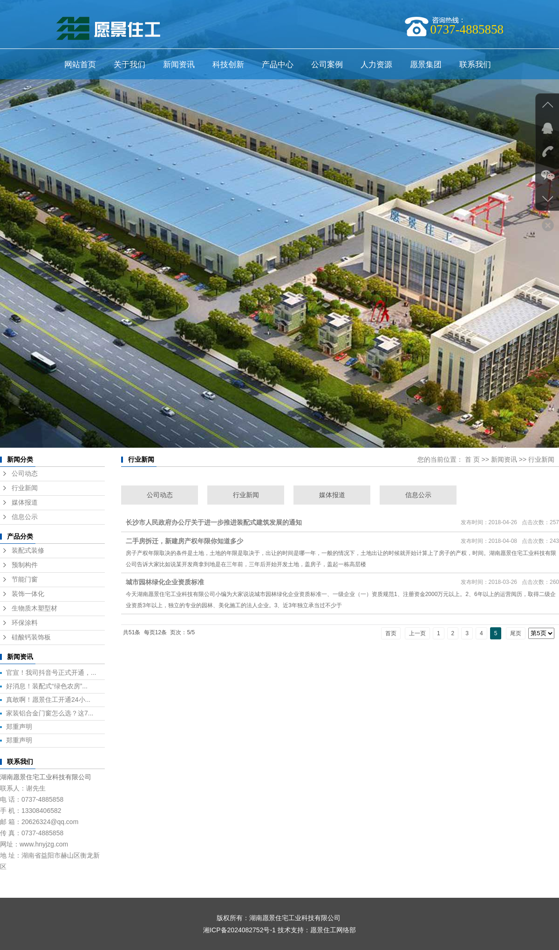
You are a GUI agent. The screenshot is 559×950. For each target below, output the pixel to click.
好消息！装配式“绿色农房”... (47, 686)
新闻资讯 (179, 64)
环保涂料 (25, 622)
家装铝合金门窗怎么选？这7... (49, 713)
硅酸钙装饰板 (31, 637)
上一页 (417, 633)
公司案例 (327, 64)
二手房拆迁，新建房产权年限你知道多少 (184, 541)
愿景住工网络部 (333, 930)
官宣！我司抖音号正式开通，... (51, 672)
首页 (390, 633)
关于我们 (129, 64)
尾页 (515, 633)
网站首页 (80, 64)
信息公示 (25, 516)
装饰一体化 (28, 593)
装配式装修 (28, 550)
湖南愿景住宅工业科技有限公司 (45, 777)
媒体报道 (25, 502)
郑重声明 (19, 726)
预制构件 (25, 565)
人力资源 (376, 64)
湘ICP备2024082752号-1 (239, 930)
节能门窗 (25, 579)
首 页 (472, 459)
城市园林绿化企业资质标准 (165, 582)
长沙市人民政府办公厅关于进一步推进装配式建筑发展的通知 (214, 522)
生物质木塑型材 (34, 608)
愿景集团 (426, 64)
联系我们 (475, 64)
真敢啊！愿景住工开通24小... (48, 699)
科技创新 (228, 64)
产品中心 (277, 64)
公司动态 (25, 473)
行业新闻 (25, 488)
